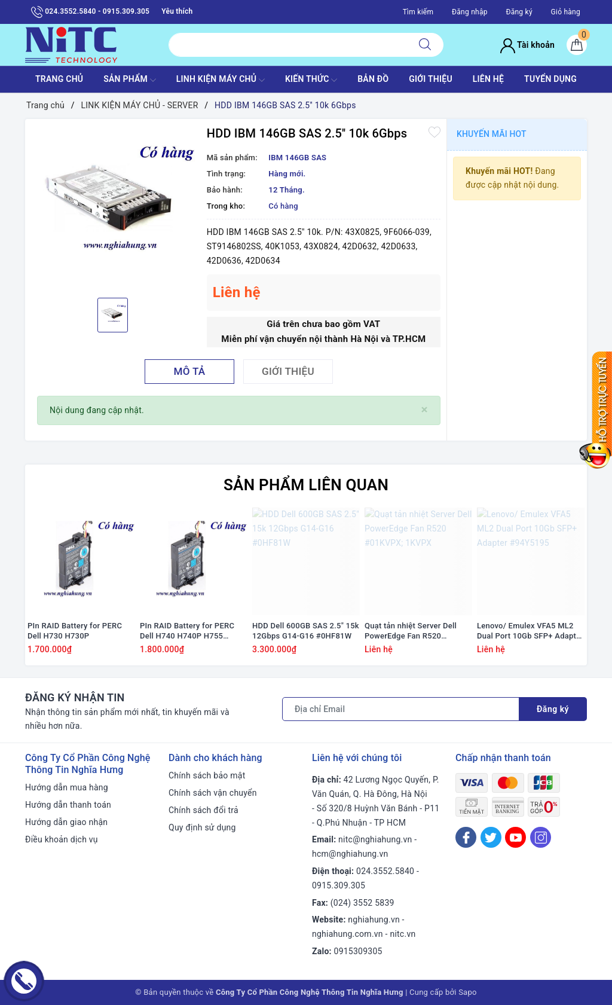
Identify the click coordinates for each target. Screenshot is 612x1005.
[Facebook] (465, 837)
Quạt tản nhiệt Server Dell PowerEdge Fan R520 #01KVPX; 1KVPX (411, 631)
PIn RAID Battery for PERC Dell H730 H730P (74, 630)
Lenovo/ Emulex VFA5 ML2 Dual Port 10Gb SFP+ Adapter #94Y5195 (530, 631)
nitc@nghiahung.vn (375, 839)
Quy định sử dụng (202, 827)
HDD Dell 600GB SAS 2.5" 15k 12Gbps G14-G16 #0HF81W (305, 630)
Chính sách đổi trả (203, 810)
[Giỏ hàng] (577, 45)
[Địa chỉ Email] (400, 709)
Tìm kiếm (418, 12)
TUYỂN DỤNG (550, 79)
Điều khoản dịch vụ (61, 839)
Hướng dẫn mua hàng (66, 787)
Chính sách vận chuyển (213, 793)
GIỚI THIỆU (430, 79)
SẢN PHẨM (129, 80)
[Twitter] (491, 837)
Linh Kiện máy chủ (220, 80)
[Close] (424, 409)
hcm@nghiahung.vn (350, 854)
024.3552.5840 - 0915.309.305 (90, 12)
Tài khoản (527, 45)
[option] (113, 207)
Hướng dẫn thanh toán (68, 805)
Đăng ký (519, 12)
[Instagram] (540, 837)
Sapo (467, 992)
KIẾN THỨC (311, 80)
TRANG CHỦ (59, 79)
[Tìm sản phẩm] (288, 45)
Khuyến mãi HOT (492, 134)
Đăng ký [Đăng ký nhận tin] (553, 709)
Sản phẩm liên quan (306, 485)
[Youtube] (515, 837)
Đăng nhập (470, 12)
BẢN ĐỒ (372, 79)
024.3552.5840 (385, 871)
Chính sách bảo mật (207, 775)
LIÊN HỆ (488, 79)
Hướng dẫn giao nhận (66, 822)
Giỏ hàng (565, 12)
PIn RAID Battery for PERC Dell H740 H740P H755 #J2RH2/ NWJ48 (187, 631)
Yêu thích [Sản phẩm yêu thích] (176, 11)
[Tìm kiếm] (424, 45)
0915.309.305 (338, 885)
